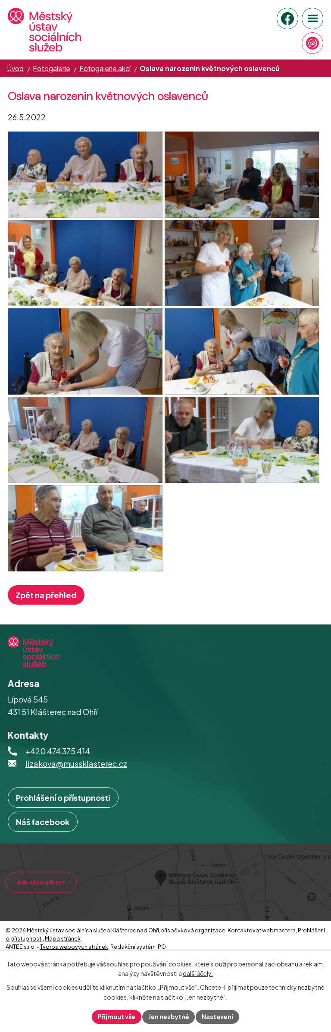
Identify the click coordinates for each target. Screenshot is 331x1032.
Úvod (15, 68)
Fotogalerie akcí (105, 68)
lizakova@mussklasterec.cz (76, 807)
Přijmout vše (116, 1016)
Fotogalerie (51, 68)
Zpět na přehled (46, 638)
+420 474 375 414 (57, 794)
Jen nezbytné (169, 1016)
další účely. (198, 973)
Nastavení (218, 1016)
